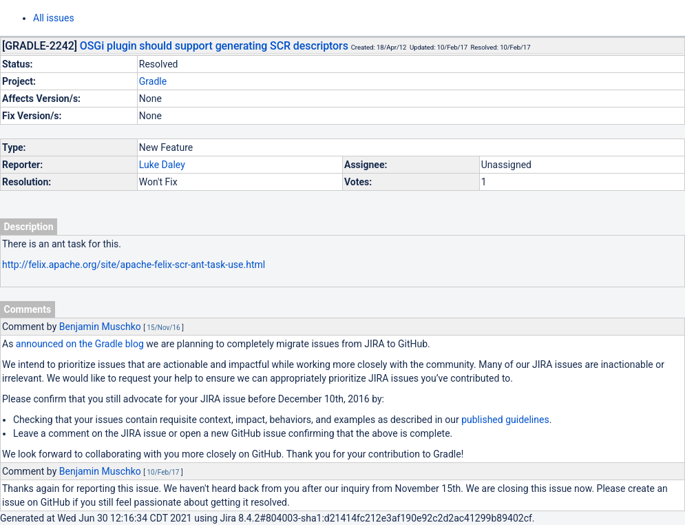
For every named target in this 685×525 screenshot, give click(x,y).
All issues (53, 17)
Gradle (153, 81)
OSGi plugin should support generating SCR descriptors (214, 45)
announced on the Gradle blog (80, 343)
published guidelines (505, 419)
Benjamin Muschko (100, 326)
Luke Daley (162, 164)
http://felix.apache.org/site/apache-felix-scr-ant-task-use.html (133, 264)
